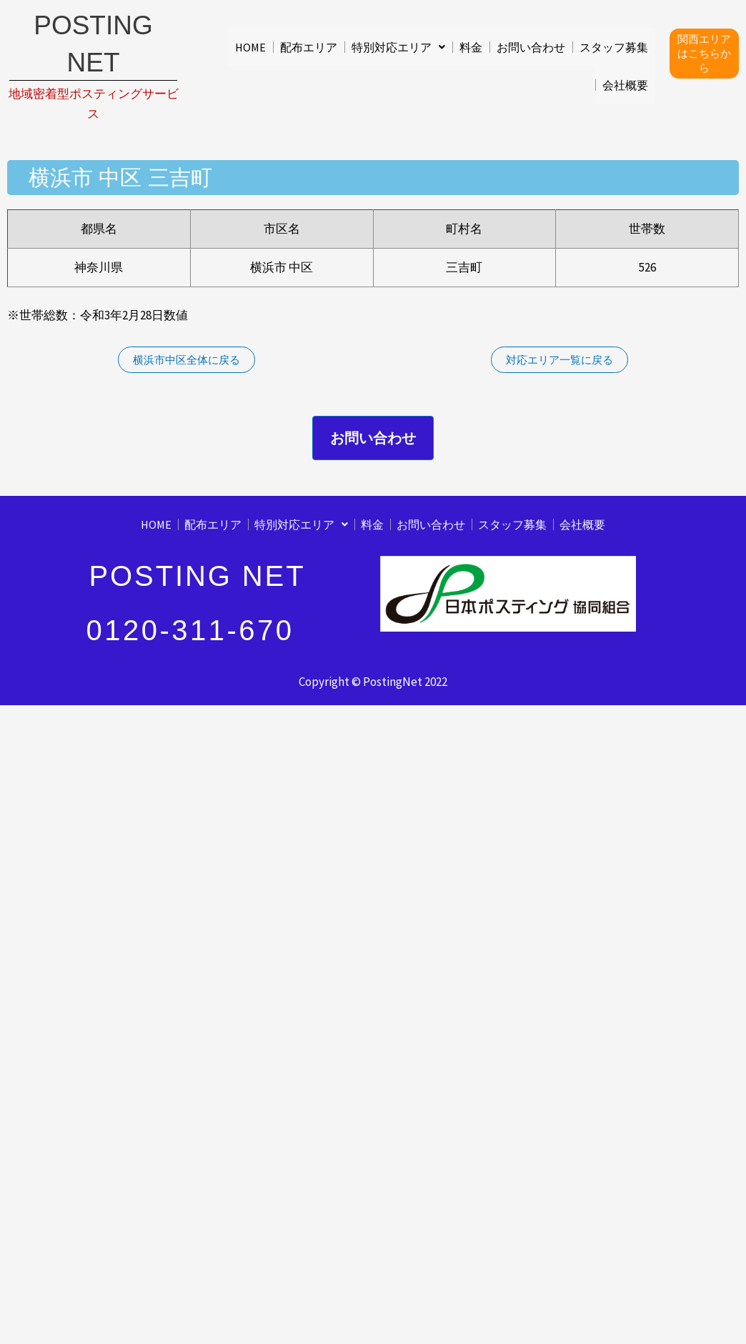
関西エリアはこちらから (704, 51)
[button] (398, 46)
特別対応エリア (398, 46)
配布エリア (308, 46)
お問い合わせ (531, 46)
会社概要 (625, 85)
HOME (250, 46)
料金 (470, 46)
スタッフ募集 (614, 46)
